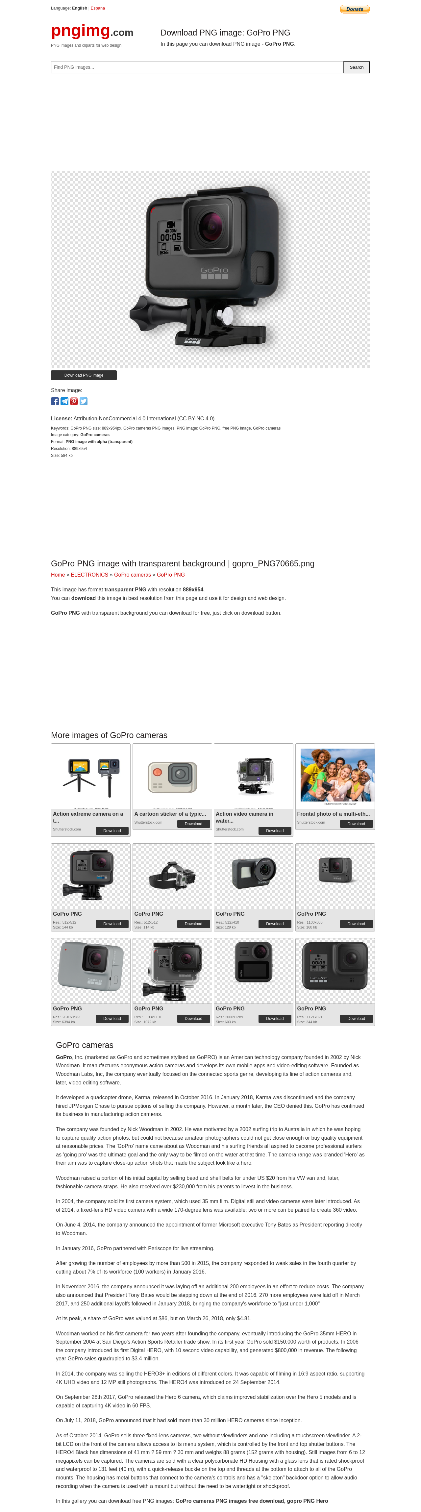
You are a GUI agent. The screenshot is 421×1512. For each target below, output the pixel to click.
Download (112, 831)
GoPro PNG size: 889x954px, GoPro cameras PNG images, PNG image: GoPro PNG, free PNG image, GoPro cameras (175, 428)
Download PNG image (84, 375)
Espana (98, 8)
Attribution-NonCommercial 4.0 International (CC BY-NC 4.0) (143, 418)
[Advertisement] (210, 125)
